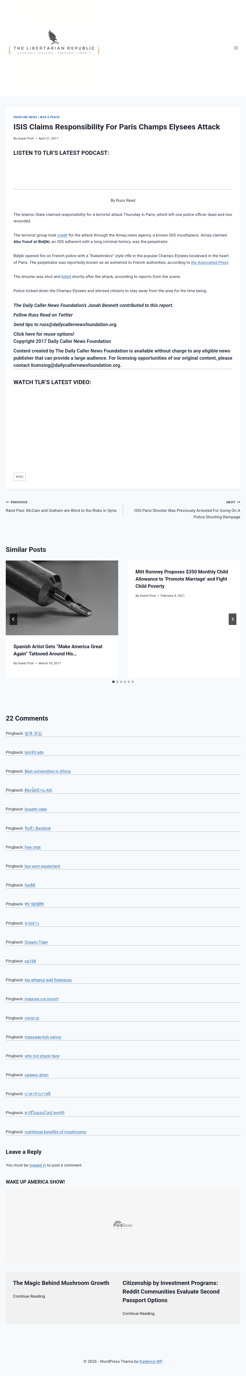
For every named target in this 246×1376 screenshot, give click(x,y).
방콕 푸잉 (33, 733)
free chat (33, 847)
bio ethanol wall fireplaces (48, 979)
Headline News (25, 117)
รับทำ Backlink (38, 828)
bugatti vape (36, 809)
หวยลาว (32, 923)
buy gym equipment (42, 866)
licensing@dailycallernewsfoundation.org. (76, 365)
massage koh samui (43, 1037)
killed (66, 276)
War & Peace (50, 117)
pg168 (30, 961)
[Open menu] (235, 48)
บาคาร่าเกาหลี (37, 1093)
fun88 (30, 885)
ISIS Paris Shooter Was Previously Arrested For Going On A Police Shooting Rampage (183, 509)
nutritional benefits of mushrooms (55, 1131)
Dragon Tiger (36, 942)
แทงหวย (32, 1018)
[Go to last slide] (13, 619)
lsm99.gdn (34, 752)
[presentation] (62, 598)
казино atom (37, 1074)
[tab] (113, 682)
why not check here (42, 1055)
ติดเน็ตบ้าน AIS (38, 790)
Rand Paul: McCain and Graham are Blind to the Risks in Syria (62, 506)
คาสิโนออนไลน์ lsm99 (44, 1112)
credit (62, 235)
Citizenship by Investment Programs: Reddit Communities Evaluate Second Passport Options (171, 1292)
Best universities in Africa (47, 771)
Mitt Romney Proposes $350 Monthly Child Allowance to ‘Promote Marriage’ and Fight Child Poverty (181, 579)
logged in (38, 1165)
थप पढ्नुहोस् (34, 904)
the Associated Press (209, 262)
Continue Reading (29, 1296)
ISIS (19, 477)
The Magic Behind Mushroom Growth (61, 1283)
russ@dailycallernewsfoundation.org (78, 324)
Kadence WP (151, 1361)
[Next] (232, 619)
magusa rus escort (42, 998)
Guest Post (26, 138)
